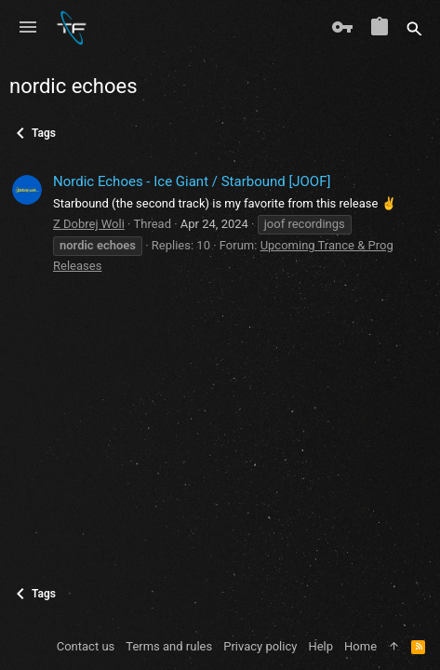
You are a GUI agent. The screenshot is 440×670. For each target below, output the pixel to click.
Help (320, 646)
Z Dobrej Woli (89, 224)
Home (360, 646)
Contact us (86, 646)
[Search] (414, 27)
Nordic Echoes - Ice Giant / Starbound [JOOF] (191, 181)
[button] (28, 28)
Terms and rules (169, 646)
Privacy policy (260, 646)
